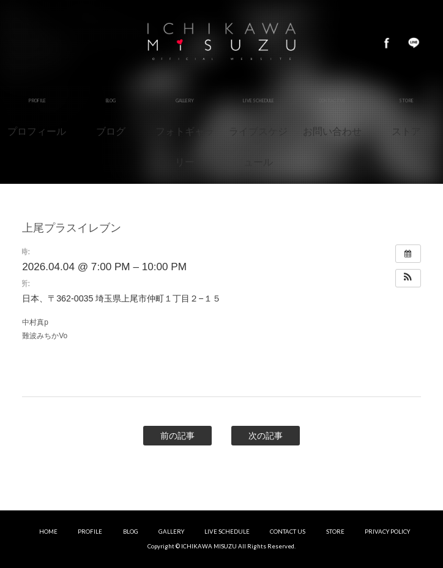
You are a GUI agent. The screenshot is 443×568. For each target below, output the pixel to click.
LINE (413, 43)
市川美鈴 (221, 43)
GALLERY (171, 531)
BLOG (130, 531)
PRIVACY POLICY (387, 531)
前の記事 (177, 436)
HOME (48, 531)
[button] (408, 278)
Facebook (386, 43)
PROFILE (90, 531)
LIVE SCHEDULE (227, 531)
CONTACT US (287, 531)
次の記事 (265, 436)
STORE (335, 531)
